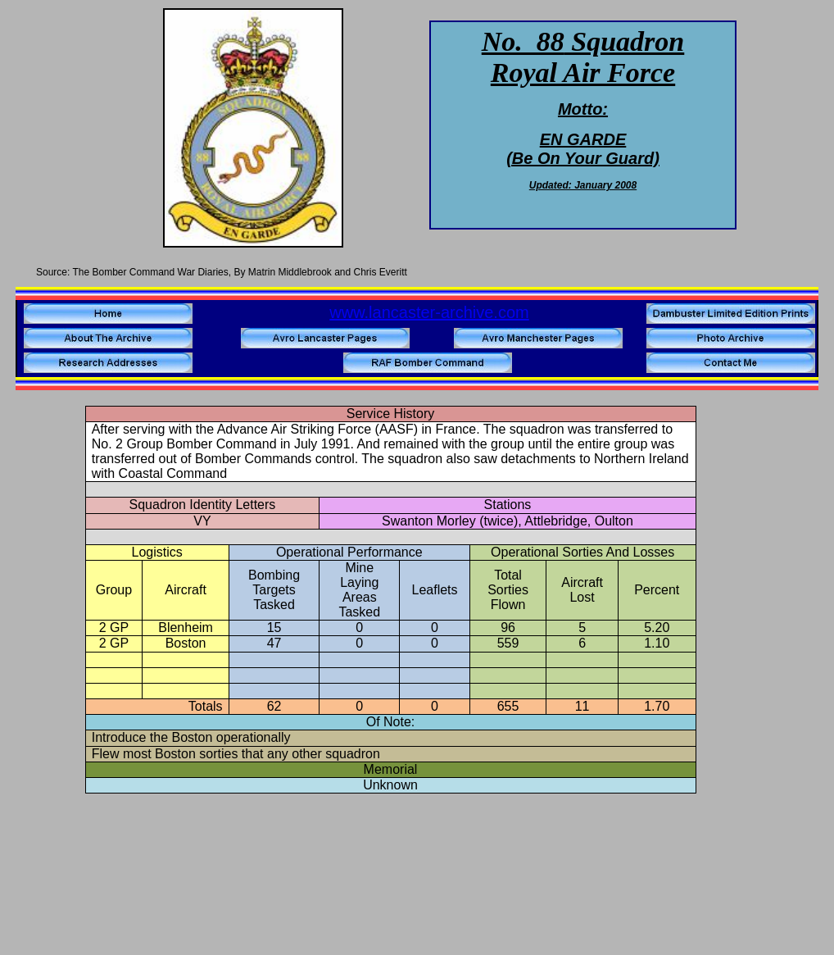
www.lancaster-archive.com (428, 312)
